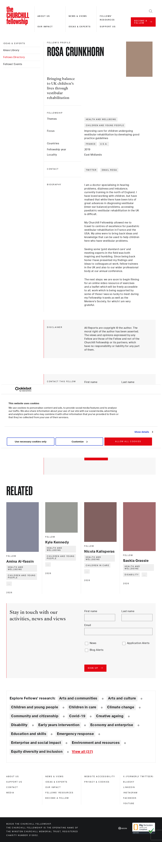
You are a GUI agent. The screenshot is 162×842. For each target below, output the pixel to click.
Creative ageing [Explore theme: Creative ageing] (109, 716)
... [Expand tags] (9, 584)
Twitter (91, 170)
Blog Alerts (96, 650)
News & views (78, 16)
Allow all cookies (128, 441)
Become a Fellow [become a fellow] (57, 798)
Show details (141, 432)
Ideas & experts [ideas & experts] (14, 43)
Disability (132, 575)
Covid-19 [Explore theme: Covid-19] (77, 716)
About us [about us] (12, 776)
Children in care (97, 565)
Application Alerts (138, 643)
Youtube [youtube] (128, 803)
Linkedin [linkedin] (129, 787)
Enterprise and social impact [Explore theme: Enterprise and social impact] (36, 742)
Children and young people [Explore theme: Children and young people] (34, 707)
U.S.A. (104, 144)
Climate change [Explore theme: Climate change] (120, 707)
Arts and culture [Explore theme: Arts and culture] (122, 698)
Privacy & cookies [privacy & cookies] (97, 782)
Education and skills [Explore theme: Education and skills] (28, 734)
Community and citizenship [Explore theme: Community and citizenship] (34, 716)
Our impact (45, 27)
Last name (128, 382)
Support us (108, 27)
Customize (79, 441)
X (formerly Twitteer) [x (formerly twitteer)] (138, 776)
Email (87, 625)
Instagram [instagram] (130, 793)
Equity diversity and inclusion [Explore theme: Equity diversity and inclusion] (36, 751)
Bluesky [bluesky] (128, 782)
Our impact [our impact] (53, 787)
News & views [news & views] (54, 776)
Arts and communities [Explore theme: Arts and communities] (78, 698)
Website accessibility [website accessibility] (99, 776)
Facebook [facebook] (130, 798)
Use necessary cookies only (30, 441)
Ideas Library (11, 50)
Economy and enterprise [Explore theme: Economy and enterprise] (111, 725)
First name (90, 382)
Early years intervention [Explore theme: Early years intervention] (59, 725)
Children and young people (105, 125)
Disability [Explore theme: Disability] (19, 725)
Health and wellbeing (101, 119)
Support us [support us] (14, 782)
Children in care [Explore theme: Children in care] (82, 707)
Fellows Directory (14, 57)
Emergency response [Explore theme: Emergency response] (75, 734)
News (93, 643)
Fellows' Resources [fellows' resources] (59, 793)
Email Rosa (109, 170)
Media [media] (10, 793)
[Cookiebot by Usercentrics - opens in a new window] (17, 389)
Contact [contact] (12, 787)
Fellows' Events (12, 64)
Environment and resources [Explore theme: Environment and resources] (96, 742)
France (91, 144)
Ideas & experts (80, 27)
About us (43, 16)
